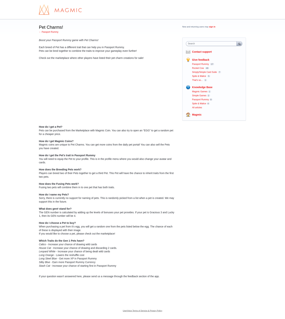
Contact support (202, 52)
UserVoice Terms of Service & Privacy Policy (142, 311)
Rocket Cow (198, 68)
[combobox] (212, 43)
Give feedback (200, 59)
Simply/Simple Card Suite (204, 72)
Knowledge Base (202, 87)
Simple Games (199, 95)
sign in (212, 27)
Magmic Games (199, 91)
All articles (197, 107)
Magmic (197, 114)
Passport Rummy (200, 64)
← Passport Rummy (48, 32)
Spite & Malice (199, 76)
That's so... (197, 80)
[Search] (239, 43)
